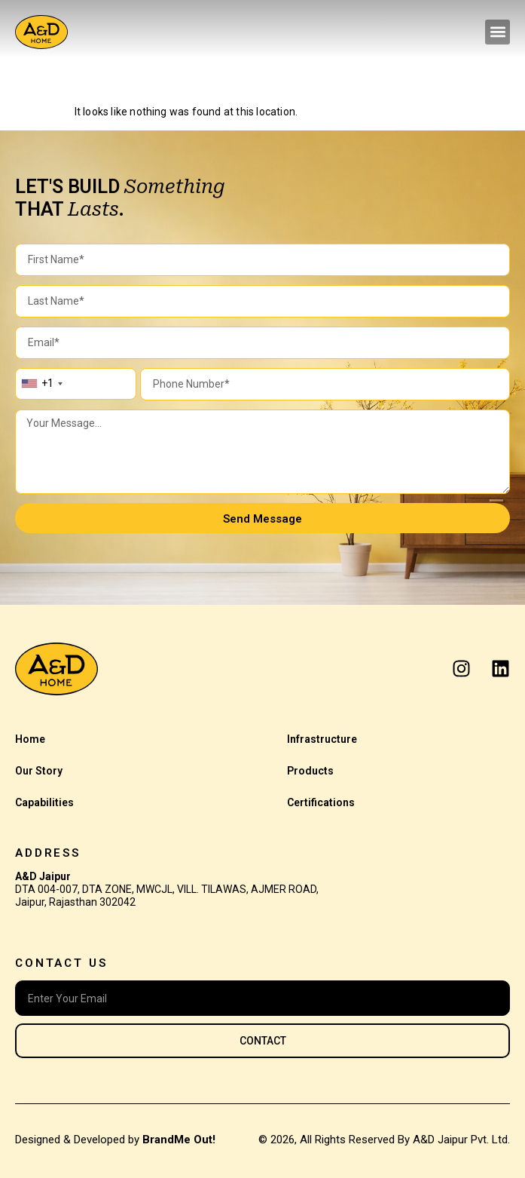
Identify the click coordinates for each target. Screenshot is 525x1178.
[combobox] (41, 384)
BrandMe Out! (178, 1139)
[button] (497, 32)
